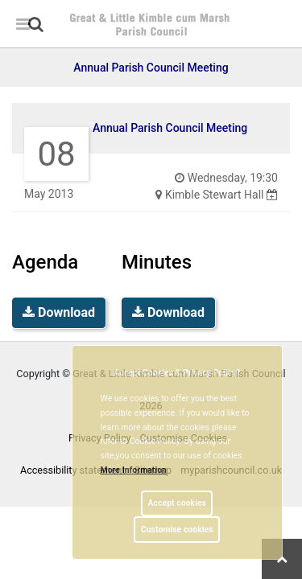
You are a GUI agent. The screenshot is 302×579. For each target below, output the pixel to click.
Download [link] (59, 312)
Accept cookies (176, 503)
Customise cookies (177, 529)
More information (134, 470)
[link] (35, 24)
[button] (37, 25)
